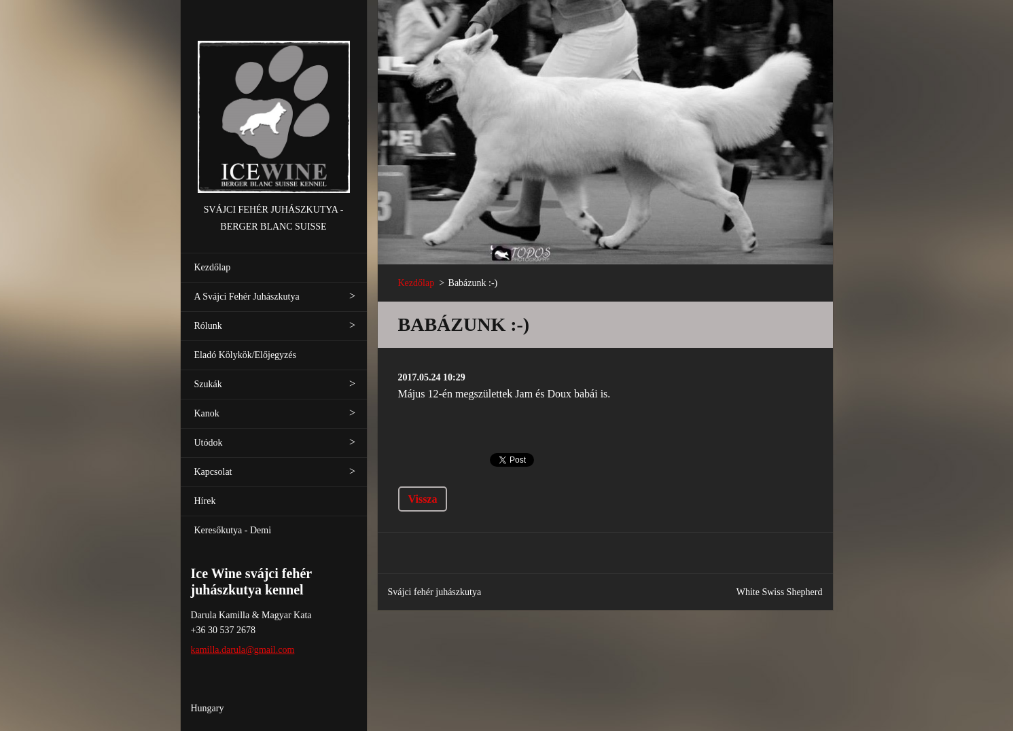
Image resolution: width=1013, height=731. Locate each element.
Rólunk (208, 326)
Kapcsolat (213, 472)
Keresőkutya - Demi (233, 530)
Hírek (205, 501)
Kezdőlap (212, 267)
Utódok (208, 443)
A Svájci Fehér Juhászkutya (247, 296)
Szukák (208, 384)
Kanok (206, 413)
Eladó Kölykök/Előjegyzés (245, 355)
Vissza (423, 499)
